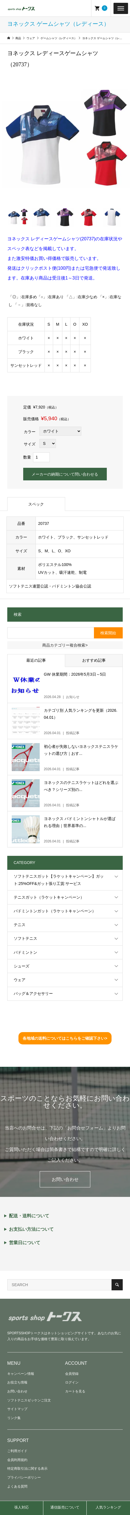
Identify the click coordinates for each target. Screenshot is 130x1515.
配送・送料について (29, 1216)
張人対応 (21, 1507)
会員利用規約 (17, 1460)
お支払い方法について (31, 1229)
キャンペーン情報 (20, 1374)
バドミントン (25, 952)
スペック (36, 504)
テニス (19, 924)
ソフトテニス (25, 938)
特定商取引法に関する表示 (27, 1469)
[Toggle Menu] (120, 8)
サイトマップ (17, 1409)
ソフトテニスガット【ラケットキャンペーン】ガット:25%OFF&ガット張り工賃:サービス (59, 879)
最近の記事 (36, 660)
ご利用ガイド (17, 1451)
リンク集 (14, 1418)
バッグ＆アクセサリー (33, 993)
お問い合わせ (65, 1179)
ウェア (19, 980)
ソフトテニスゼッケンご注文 (29, 1400)
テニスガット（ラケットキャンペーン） (49, 897)
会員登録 (72, 1374)
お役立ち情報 (17, 1382)
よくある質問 (17, 1486)
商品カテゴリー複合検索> (65, 645)
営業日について (24, 1243)
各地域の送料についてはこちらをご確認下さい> (65, 1038)
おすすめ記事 (94, 660)
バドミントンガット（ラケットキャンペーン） (55, 911)
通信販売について (64, 1507)
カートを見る (75, 1391)
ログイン (72, 1382)
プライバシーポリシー (24, 1477)
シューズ (21, 966)
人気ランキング (108, 1507)
